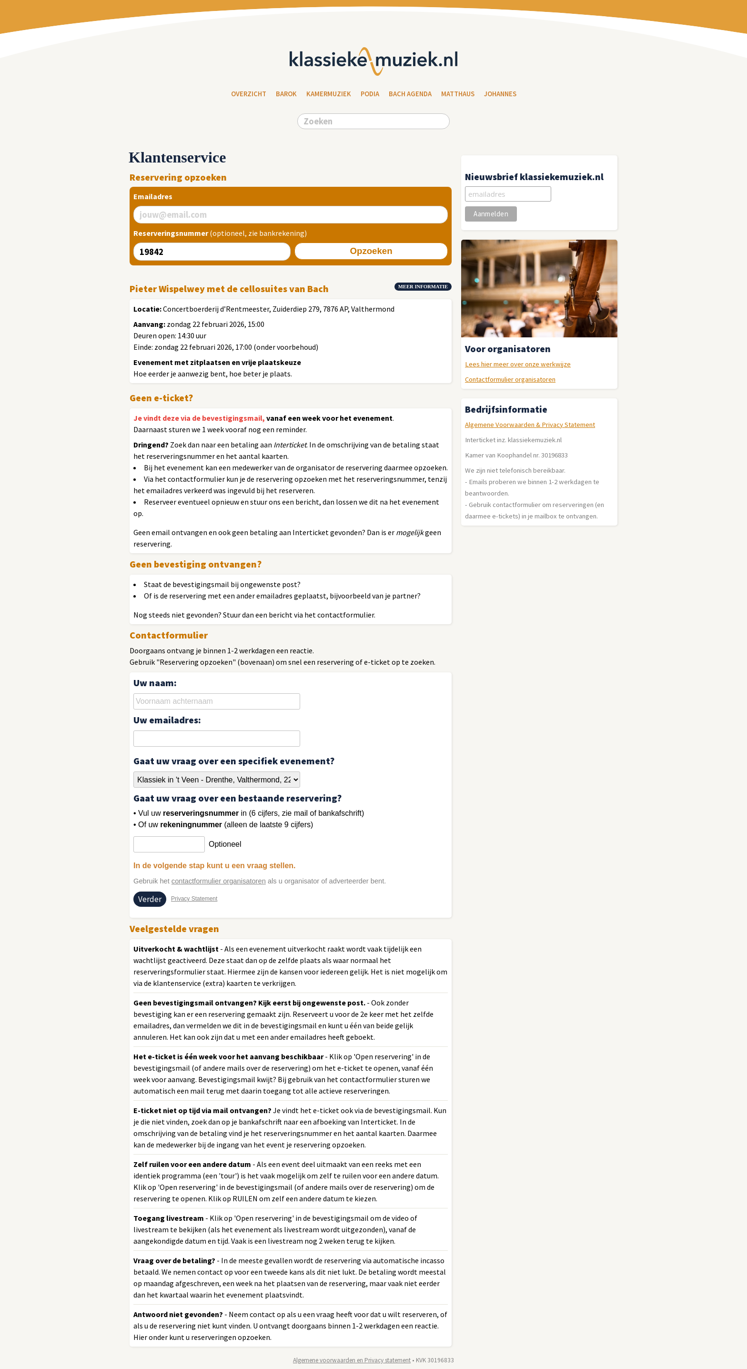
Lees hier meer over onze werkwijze (518, 364)
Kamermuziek (328, 94)
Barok (286, 94)
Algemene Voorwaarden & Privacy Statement (530, 424)
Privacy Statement (194, 898)
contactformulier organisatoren (219, 881)
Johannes (500, 94)
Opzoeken (371, 251)
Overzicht (248, 94)
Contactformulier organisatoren (510, 379)
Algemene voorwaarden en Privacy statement (352, 1360)
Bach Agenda (410, 94)
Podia (370, 94)
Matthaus (457, 94)
